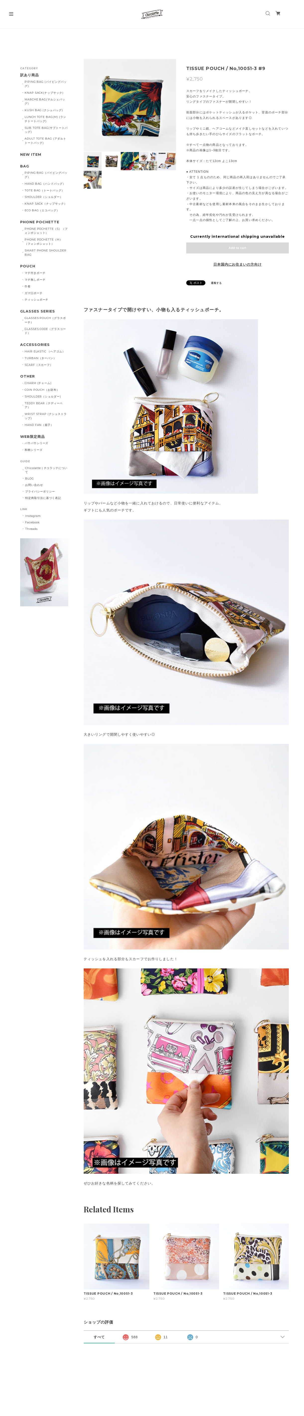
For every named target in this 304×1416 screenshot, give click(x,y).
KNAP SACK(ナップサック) (44, 92)
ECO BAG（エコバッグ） (42, 210)
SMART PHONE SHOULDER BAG (45, 252)
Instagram (33, 516)
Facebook (32, 522)
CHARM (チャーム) (38, 383)
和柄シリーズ (34, 450)
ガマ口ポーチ (34, 293)
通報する (216, 283)
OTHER (27, 376)
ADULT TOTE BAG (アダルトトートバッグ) (45, 141)
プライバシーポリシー (40, 491)
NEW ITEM (30, 155)
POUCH (27, 266)
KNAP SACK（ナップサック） (46, 203)
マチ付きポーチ (35, 273)
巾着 (28, 286)
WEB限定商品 (32, 437)
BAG (24, 166)
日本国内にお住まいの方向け (237, 264)
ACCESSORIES (35, 345)
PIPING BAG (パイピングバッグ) (46, 84)
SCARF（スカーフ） (39, 365)
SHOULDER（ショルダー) (43, 396)
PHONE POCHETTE (39, 222)
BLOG (29, 478)
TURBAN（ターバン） (41, 358)
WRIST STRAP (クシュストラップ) (46, 416)
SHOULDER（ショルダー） (44, 197)
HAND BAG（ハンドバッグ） (45, 183)
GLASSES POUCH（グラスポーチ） (45, 320)
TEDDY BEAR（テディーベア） (44, 405)
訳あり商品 (29, 75)
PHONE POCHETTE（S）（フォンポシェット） (46, 231)
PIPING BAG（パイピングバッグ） (46, 175)
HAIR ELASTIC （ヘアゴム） (45, 351)
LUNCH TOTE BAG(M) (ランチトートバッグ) (45, 119)
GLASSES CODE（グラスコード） (45, 331)
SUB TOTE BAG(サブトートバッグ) (46, 130)
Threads (31, 529)
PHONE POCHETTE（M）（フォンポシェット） (43, 241)
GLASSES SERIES (37, 311)
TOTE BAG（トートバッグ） (44, 190)
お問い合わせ (34, 485)
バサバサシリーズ (37, 443)
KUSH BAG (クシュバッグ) (44, 110)
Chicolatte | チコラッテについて (46, 470)
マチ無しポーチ (35, 279)
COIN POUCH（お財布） (42, 390)
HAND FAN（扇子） (39, 425)
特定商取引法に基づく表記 (43, 498)
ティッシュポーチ (37, 299)
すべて (99, 1337)
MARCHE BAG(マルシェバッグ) (45, 101)
